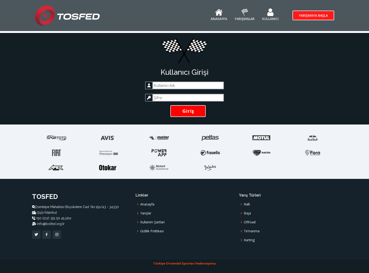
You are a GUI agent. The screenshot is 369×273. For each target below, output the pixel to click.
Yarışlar (145, 213)
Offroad (250, 222)
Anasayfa (147, 204)
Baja (247, 213)
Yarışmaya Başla (313, 15)
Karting (249, 240)
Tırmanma (252, 231)
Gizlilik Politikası (152, 231)
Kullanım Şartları (152, 222)
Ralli (247, 204)
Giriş (188, 111)
